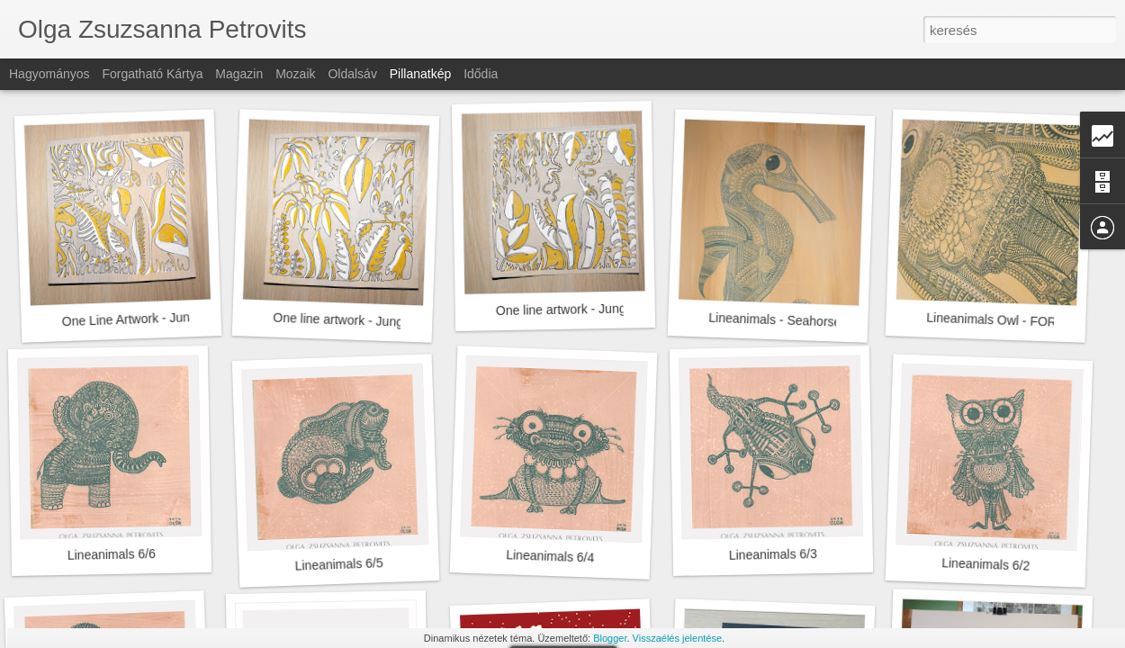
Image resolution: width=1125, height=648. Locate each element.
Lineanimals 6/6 (112, 554)
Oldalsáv (352, 74)
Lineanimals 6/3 (773, 554)
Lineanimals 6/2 (985, 563)
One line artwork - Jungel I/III (576, 309)
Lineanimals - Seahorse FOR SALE (807, 321)
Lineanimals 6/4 (550, 555)
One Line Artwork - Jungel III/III (148, 319)
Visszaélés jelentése (677, 638)
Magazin (239, 74)
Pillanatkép (421, 74)
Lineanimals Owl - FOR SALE (1009, 320)
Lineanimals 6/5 (338, 563)
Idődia (481, 74)
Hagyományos (49, 74)
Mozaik (295, 74)
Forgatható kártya (152, 74)
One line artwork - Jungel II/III (355, 320)
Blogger (609, 638)
